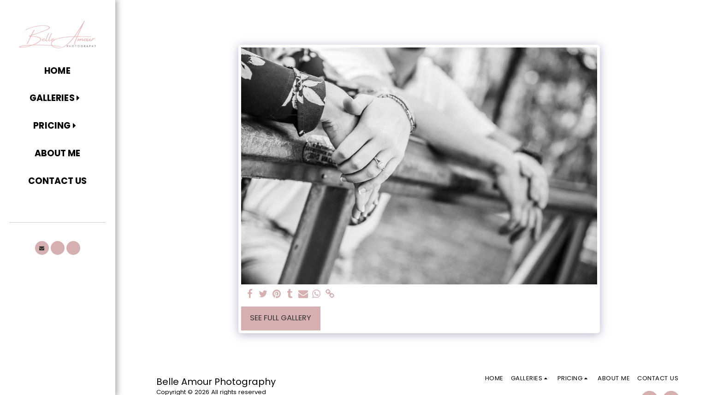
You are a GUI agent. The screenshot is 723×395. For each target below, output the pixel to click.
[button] (57, 98)
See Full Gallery (280, 317)
